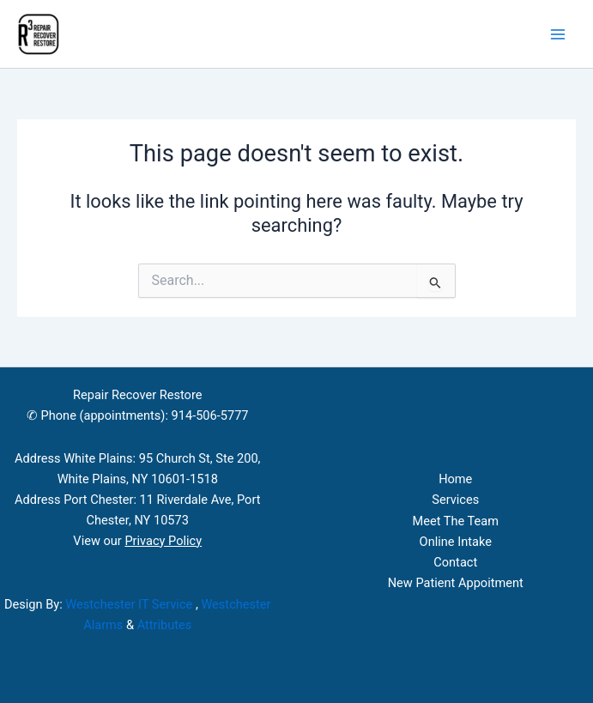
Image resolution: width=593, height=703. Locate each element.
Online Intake (456, 541)
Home (455, 479)
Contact (455, 562)
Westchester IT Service (128, 604)
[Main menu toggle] (558, 34)
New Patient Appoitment (455, 583)
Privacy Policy (163, 540)
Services (455, 499)
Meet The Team (455, 521)
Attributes (164, 625)
